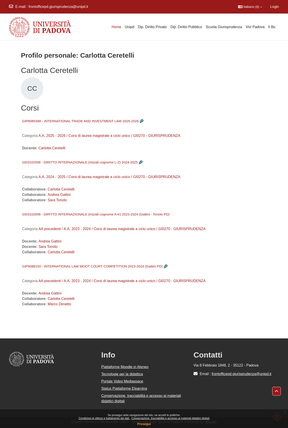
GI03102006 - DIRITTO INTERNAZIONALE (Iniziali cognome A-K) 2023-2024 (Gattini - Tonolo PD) (96, 214)
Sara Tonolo (57, 200)
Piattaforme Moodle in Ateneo (124, 367)
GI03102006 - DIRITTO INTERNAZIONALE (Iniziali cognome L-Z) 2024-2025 (80, 162)
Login (274, 7)
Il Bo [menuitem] (271, 27)
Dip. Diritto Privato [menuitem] (152, 27)
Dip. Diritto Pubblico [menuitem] (186, 27)
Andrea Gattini (59, 195)
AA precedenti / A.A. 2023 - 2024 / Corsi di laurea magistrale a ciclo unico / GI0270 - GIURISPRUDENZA (122, 229)
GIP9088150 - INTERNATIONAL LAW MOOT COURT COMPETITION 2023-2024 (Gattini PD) (92, 266)
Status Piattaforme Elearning (124, 388)
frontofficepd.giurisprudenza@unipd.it (58, 7)
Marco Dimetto (59, 304)
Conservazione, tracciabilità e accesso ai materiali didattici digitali (170, 418)
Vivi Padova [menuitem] (255, 27)
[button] (250, 7)
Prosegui (144, 424)
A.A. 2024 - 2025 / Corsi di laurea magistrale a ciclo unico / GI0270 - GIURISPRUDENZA (109, 177)
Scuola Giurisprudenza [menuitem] (224, 27)
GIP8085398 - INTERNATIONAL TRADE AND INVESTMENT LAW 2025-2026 (80, 121)
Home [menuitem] (116, 27)
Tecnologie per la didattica (122, 374)
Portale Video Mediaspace (122, 381)
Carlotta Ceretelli (51, 148)
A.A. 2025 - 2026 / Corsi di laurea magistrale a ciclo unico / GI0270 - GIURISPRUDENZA (109, 136)
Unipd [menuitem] (129, 27)
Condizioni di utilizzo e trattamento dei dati (104, 418)
